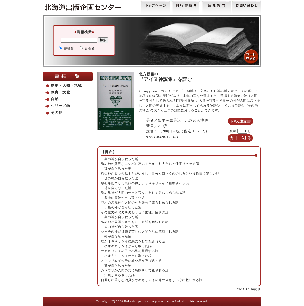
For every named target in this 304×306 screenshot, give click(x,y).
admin (253, 22)
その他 (56, 113)
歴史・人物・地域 (66, 85)
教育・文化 (60, 92)
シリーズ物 (60, 106)
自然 (55, 99)
